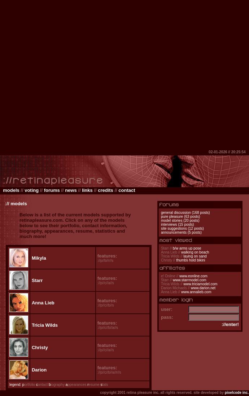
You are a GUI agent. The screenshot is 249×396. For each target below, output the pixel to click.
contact (126, 190)
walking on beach (195, 252)
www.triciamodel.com (200, 284)
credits (105, 190)
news (71, 190)
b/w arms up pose (187, 248)
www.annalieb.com (196, 292)
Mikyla (39, 258)
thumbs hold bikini (190, 260)
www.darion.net (203, 288)
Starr (37, 280)
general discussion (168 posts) (185, 213)
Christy (40, 347)
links (87, 190)
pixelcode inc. (237, 393)
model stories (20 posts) (180, 221)
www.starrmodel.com (189, 280)
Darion (39, 370)
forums (52, 190)
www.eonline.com (193, 276)
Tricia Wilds (45, 325)
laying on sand (195, 256)
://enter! (230, 324)
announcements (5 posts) (181, 232)
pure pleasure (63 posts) (180, 217)
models (11, 190)
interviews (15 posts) (177, 224)
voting (32, 190)
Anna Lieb (43, 302)
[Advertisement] (75, 75)
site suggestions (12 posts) (182, 228)
